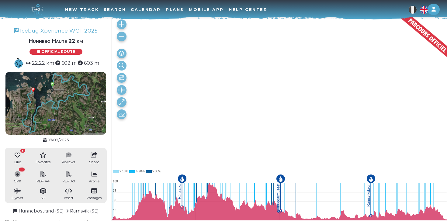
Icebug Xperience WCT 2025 (56, 30)
